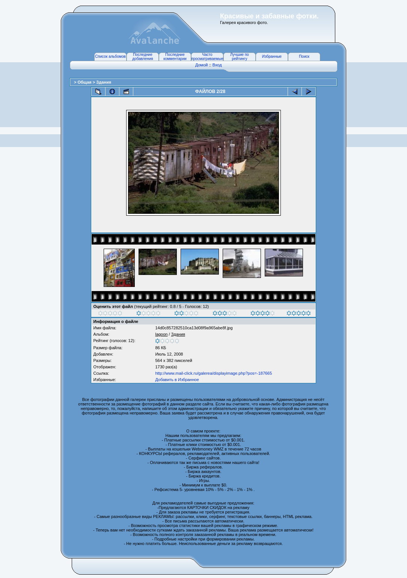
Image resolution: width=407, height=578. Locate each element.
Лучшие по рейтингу (239, 57)
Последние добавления (142, 57)
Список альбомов (110, 56)
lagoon (161, 334)
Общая (84, 82)
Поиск (304, 56)
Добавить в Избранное (177, 379)
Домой (201, 65)
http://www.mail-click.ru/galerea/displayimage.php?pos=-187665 (213, 373)
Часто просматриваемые (207, 57)
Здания (103, 82)
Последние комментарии (175, 57)
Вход (217, 65)
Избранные (272, 56)
